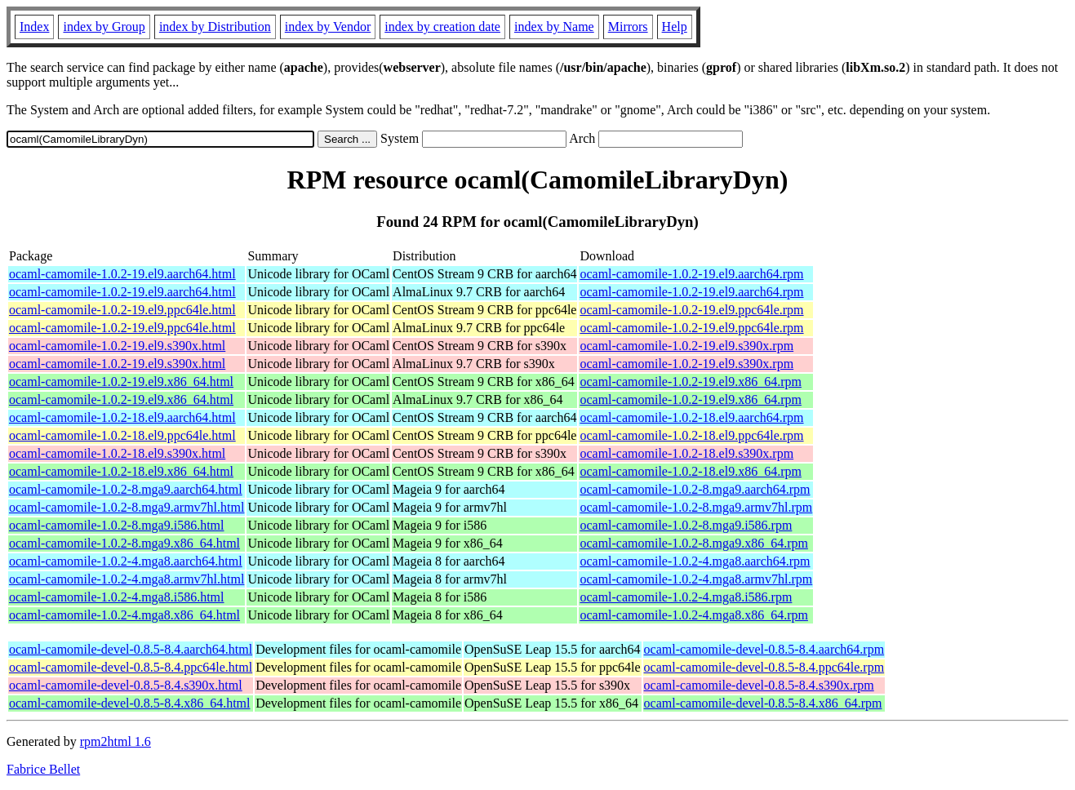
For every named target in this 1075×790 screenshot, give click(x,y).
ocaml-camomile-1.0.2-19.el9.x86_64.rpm (690, 381)
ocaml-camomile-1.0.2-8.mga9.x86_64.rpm (693, 543)
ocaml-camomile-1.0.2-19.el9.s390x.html (117, 346)
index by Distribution (215, 26)
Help (674, 26)
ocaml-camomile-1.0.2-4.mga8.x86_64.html (124, 615)
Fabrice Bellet (43, 769)
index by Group (103, 26)
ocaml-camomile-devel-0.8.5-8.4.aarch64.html (130, 649)
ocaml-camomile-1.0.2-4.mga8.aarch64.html (125, 561)
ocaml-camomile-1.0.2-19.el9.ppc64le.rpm (691, 310)
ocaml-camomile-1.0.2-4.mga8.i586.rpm (686, 597)
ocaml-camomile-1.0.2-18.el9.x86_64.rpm (690, 471)
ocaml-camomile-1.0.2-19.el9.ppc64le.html (122, 310)
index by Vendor (328, 26)
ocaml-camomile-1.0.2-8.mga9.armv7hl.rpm (696, 507)
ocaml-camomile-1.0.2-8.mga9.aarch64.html (125, 489)
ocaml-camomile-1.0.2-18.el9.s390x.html (117, 453)
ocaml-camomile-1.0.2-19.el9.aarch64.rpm (691, 274)
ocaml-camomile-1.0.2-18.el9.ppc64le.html (122, 435)
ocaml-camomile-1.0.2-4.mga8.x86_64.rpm (693, 615)
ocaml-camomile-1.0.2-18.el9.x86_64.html (121, 471)
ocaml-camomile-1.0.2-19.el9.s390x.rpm (686, 346)
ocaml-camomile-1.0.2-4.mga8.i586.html (116, 597)
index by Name (554, 26)
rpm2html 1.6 (115, 741)
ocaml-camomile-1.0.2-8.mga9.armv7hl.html (126, 507)
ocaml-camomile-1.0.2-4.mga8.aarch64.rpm (695, 561)
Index (34, 26)
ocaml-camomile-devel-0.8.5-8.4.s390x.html (125, 685)
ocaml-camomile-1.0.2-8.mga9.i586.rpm (686, 525)
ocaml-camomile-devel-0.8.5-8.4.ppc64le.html (130, 667)
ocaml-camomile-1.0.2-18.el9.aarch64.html (122, 417)
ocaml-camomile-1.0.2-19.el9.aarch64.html (122, 274)
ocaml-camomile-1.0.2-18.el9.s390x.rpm (686, 453)
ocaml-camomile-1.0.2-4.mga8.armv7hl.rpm (696, 579)
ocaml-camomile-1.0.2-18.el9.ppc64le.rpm (691, 435)
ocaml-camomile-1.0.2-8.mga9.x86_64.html (124, 543)
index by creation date (442, 26)
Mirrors (628, 26)
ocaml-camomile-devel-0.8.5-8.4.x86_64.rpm (763, 703)
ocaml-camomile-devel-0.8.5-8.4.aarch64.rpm (764, 649)
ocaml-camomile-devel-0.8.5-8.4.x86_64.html (129, 703)
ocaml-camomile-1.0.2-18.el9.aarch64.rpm (691, 417)
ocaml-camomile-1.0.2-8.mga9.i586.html (116, 525)
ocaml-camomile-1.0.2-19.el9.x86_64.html (121, 381)
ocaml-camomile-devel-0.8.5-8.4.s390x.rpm (759, 685)
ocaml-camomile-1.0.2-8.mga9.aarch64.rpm (695, 489)
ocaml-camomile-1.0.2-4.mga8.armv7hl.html (126, 579)
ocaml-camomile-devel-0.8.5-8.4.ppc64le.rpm (764, 667)
